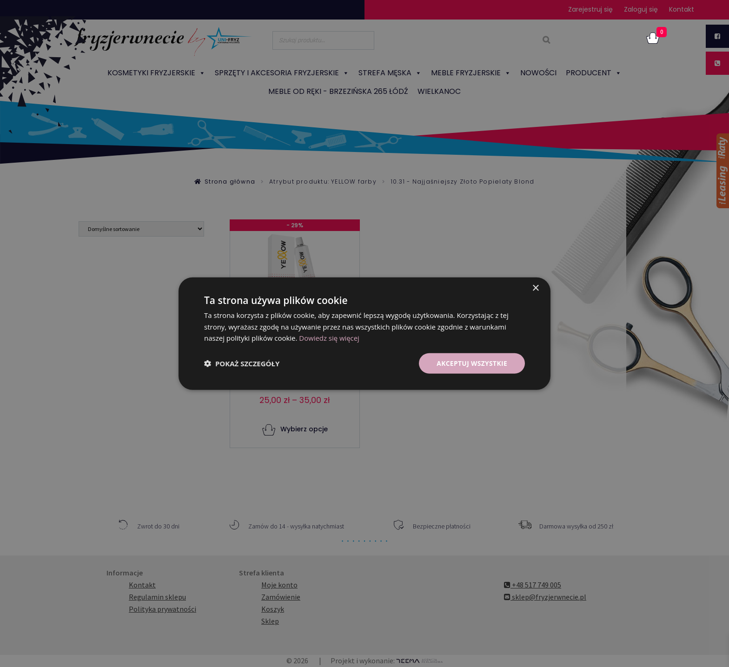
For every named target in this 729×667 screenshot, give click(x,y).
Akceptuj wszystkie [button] (471, 362)
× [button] (535, 287)
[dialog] (364, 333)
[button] (241, 363)
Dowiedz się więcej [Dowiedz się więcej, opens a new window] (329, 338)
